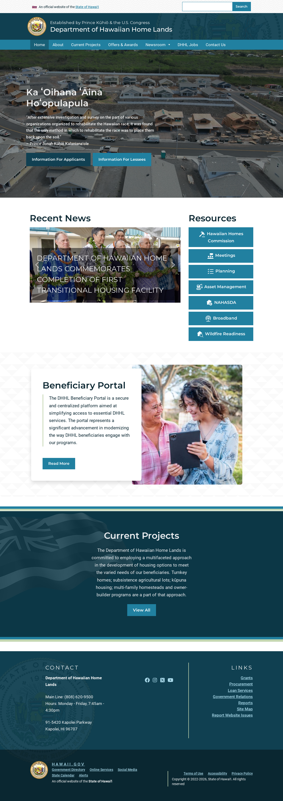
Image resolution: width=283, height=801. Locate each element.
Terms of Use (193, 773)
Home (39, 44)
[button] (105, 265)
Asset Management (221, 287)
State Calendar (63, 775)
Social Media (127, 770)
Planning (221, 271)
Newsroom (156, 44)
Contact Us (216, 44)
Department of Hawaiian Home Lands (111, 29)
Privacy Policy (242, 773)
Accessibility (217, 773)
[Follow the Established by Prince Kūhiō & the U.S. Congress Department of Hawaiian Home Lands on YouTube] (170, 680)
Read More (58, 463)
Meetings (221, 255)
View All (141, 609)
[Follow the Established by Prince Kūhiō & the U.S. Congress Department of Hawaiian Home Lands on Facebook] (147, 680)
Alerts (83, 775)
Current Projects (86, 44)
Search (241, 6)
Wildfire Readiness (221, 334)
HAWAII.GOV (68, 764)
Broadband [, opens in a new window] (221, 318)
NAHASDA (221, 302)
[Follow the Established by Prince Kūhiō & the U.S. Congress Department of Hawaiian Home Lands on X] (162, 680)
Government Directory (68, 770)
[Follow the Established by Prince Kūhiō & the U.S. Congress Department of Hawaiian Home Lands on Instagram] (155, 680)
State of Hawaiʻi (87, 7)
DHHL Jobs (188, 44)
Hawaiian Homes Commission (221, 237)
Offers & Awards (123, 44)
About (58, 44)
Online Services (101, 770)
